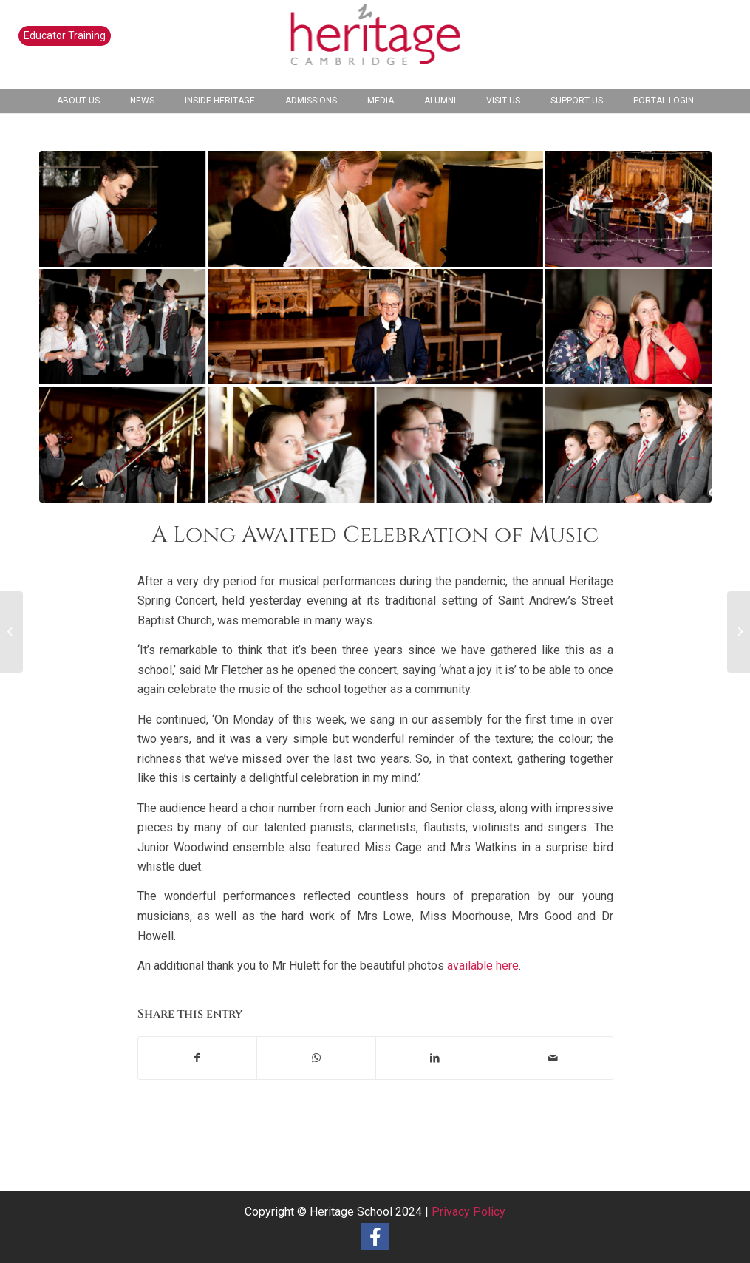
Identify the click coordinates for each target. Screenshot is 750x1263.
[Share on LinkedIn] (435, 1058)
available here (483, 966)
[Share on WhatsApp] (316, 1058)
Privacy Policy (468, 1212)
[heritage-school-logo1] (375, 44)
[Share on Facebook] (197, 1058)
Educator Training (65, 35)
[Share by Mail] (553, 1058)
